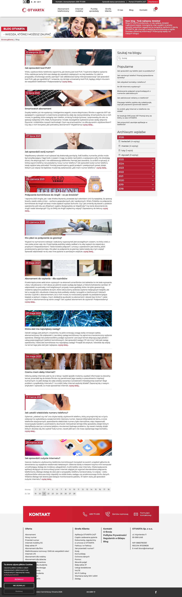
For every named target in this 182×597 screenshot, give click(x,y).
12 (83, 489)
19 (35, 494)
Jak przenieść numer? (84, 548)
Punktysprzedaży (94, 10)
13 (87, 489)
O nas (120, 10)
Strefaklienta (108, 10)
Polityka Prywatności (114, 535)
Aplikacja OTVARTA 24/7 (85, 534)
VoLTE (77, 570)
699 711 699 (80, 2)
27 (70, 494)
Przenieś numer (32, 540)
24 (57, 494)
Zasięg (78, 579)
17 (104, 489)
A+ (35, 2)
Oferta (28, 529)
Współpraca (153, 2)
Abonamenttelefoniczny (63, 10)
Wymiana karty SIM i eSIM (86, 576)
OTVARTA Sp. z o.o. (142, 529)
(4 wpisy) (130, 141)
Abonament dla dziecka (35, 559)
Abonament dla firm (34, 548)
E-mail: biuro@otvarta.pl (142, 548)
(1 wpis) (127, 150)
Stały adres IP (31, 546)
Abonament (30, 534)
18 (108, 489)
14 (91, 489)
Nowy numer (30, 537)
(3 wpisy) (129, 155)
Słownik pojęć (81, 562)
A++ (39, 2)
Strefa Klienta (82, 529)
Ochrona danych (82, 557)
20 (40, 494)
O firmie (107, 532)
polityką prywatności (11, 575)
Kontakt (143, 10)
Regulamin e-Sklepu (114, 538)
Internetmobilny (79, 10)
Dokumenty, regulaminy (85, 540)
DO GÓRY (91, 592)
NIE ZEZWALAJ (19, 585)
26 (66, 494)
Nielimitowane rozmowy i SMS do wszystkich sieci (47, 551)
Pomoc (78, 559)
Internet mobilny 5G (34, 543)
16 (100, 489)
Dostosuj (19, 591)
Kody (77, 551)
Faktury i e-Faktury (83, 546)
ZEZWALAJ (19, 579)
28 (74, 494)
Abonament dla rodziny (35, 557)
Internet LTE (30, 554)
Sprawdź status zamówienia (113, 2)
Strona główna (7, 40)
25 (61, 494)
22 (48, 494)
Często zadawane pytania (86, 537)
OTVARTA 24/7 (137, 2)
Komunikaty (80, 554)
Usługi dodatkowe (83, 568)
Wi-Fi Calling (80, 573)
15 (95, 489)
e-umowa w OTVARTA (84, 543)
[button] (154, 10)
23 (53, 494)
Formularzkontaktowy (145, 514)
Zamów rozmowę (120, 514)
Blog (131, 10)
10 (74, 489)
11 (78, 489)
